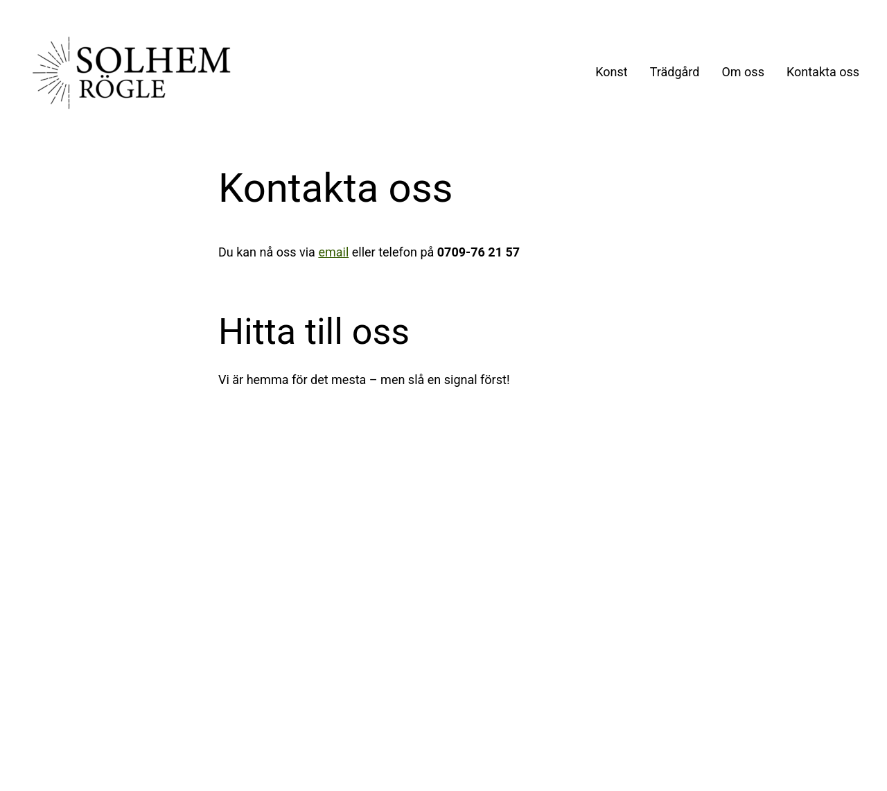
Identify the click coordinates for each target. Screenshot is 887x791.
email (333, 252)
